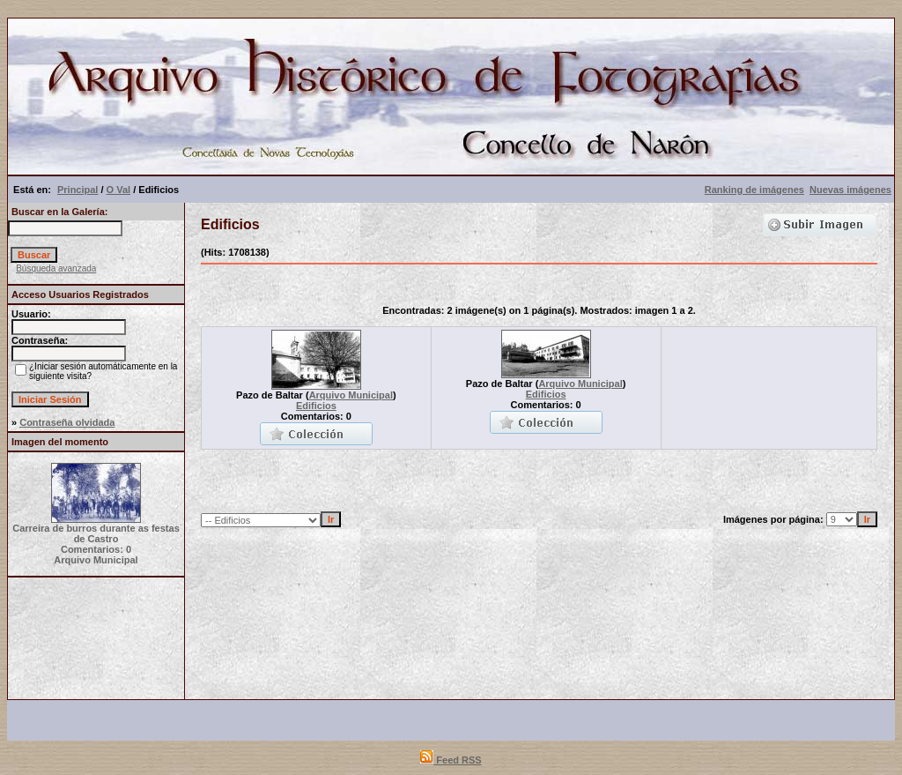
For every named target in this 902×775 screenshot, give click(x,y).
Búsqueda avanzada (56, 268)
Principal (77, 189)
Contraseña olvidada (67, 422)
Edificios (316, 405)
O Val (119, 189)
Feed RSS (450, 760)
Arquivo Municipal (351, 395)
